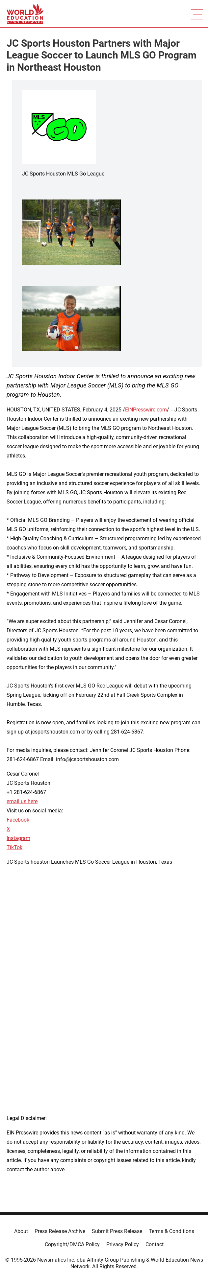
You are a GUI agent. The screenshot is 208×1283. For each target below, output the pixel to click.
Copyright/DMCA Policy (72, 1244)
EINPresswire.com (146, 410)
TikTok (14, 847)
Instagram (18, 838)
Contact (154, 1244)
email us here (22, 801)
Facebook (18, 820)
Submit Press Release (117, 1231)
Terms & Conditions (171, 1231)
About (21, 1231)
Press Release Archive (60, 1231)
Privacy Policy (122, 1244)
